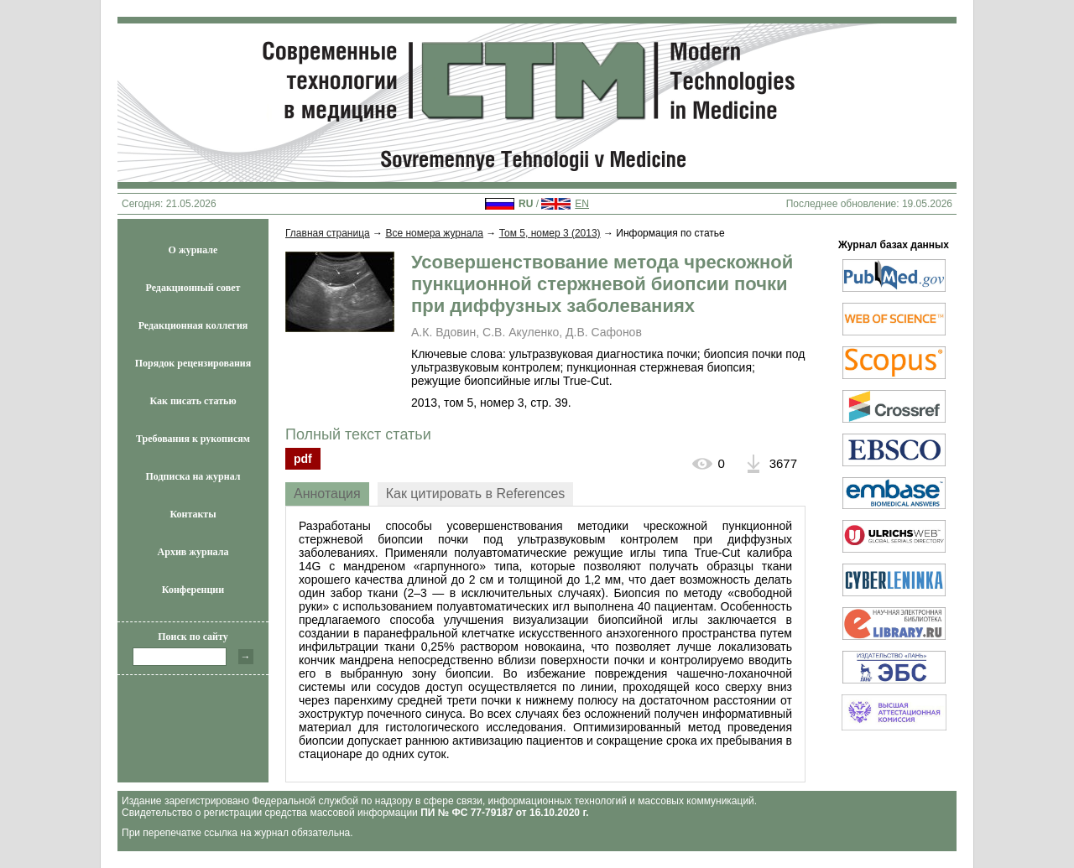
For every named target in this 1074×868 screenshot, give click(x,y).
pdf (303, 458)
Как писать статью (192, 401)
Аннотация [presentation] (327, 493)
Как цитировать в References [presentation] (476, 493)
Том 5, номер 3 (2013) (550, 233)
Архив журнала (193, 552)
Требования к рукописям (193, 438)
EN (582, 204)
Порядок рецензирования (193, 363)
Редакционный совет (193, 288)
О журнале (193, 250)
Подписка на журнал (193, 476)
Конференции (193, 589)
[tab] (327, 494)
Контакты (192, 514)
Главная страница (327, 233)
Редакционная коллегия (193, 325)
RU (526, 204)
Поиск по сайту (193, 636)
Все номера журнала (434, 233)
